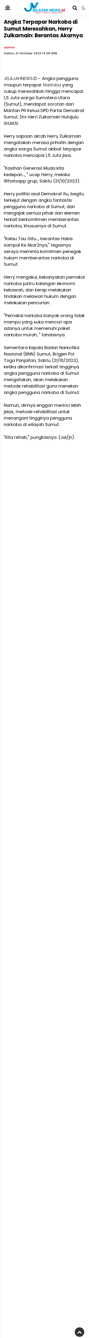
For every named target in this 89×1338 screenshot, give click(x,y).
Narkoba (52, 85)
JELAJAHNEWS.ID (20, 78)
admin (9, 47)
